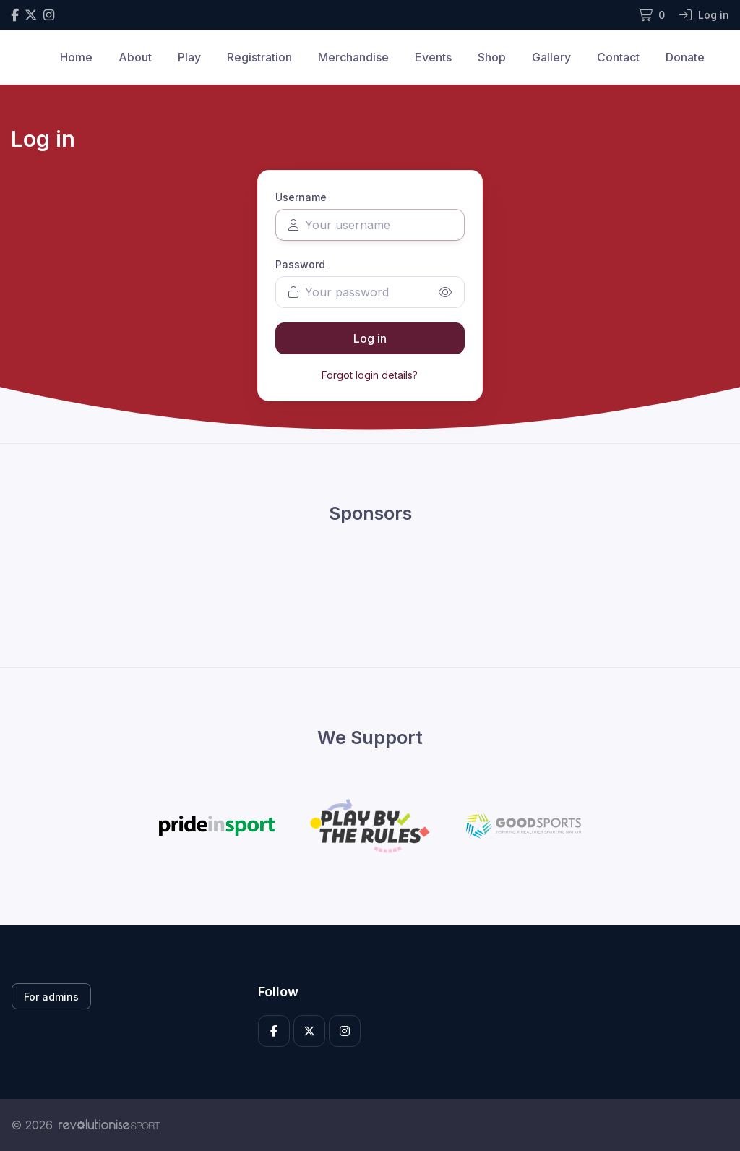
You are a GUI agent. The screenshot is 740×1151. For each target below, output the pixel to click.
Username (301, 197)
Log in (370, 338)
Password (300, 264)
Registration (259, 57)
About (135, 57)
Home (76, 57)
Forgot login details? (370, 375)
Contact (618, 57)
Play (189, 57)
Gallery (551, 57)
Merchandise (353, 57)
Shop (492, 57)
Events (433, 57)
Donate (685, 57)
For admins (51, 996)
